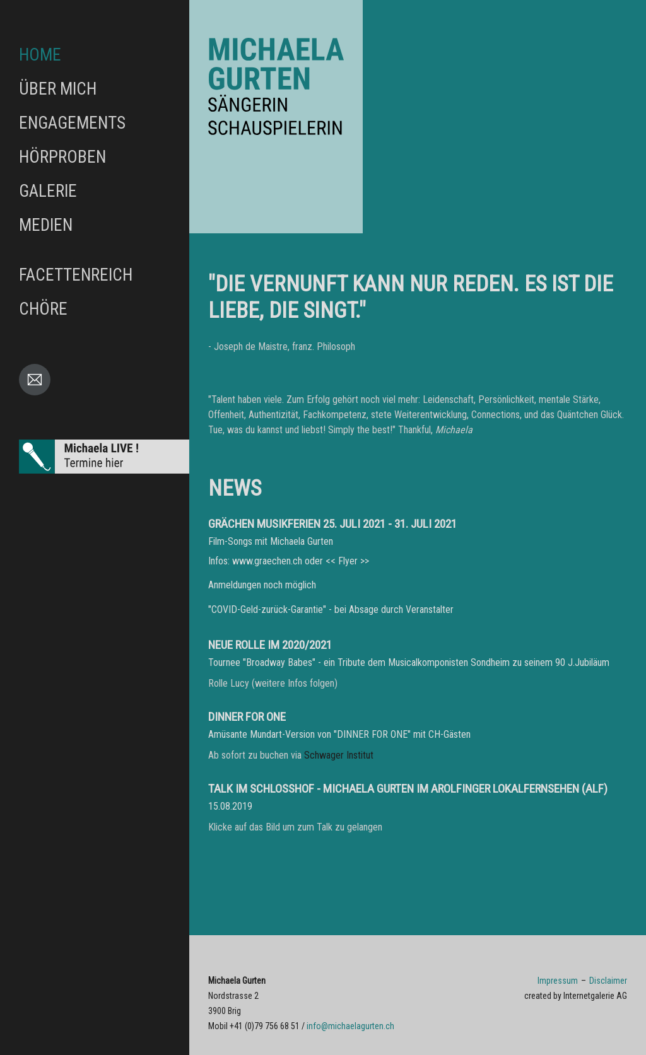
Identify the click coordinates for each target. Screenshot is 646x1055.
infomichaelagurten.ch (350, 1026)
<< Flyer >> (347, 561)
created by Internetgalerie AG (575, 996)
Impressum (557, 981)
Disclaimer (608, 981)
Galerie (48, 191)
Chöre (43, 309)
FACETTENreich (75, 275)
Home (40, 55)
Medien (46, 225)
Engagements (72, 123)
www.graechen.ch (267, 561)
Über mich (58, 89)
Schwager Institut (338, 755)
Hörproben (62, 157)
